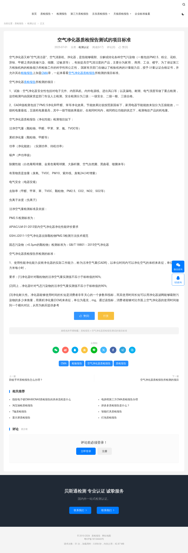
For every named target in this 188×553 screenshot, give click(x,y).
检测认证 (31, 23)
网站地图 (106, 536)
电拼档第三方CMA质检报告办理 (119, 399)
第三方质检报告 (79, 13)
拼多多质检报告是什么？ (115, 405)
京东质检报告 (100, 13)
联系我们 (80, 510)
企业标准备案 (142, 13)
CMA (44, 73)
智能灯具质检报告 (111, 411)
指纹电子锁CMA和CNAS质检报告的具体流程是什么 (41, 399)
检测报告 (62, 13)
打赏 (106, 316)
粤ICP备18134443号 (94, 539)
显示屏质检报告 (21, 417)
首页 (34, 13)
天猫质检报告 (121, 13)
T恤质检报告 (19, 411)
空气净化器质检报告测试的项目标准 (94, 40)
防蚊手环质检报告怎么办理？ (26, 379)
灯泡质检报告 (109, 417)
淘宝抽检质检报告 (22, 405)
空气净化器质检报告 (81, 73)
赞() (123, 47)
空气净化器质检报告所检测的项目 (159, 379)
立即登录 (86, 451)
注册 (104, 451)
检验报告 (27, 73)
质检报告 (94, 6)
